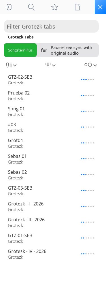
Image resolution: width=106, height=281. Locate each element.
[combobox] (12, 67)
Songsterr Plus (20, 50)
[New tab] (77, 7)
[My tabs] (54, 7)
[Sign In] (8, 7)
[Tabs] (31, 7)
